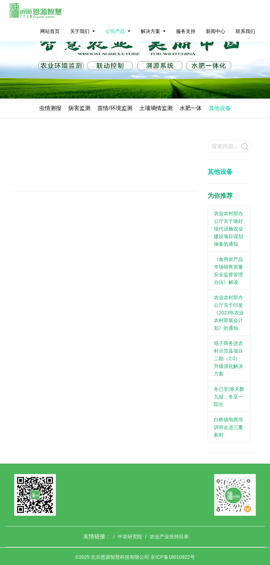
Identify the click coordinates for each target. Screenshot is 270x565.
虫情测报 (50, 108)
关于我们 (79, 31)
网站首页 (50, 31)
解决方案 (150, 31)
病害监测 (79, 108)
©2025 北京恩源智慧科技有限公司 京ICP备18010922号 (135, 557)
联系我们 (245, 31)
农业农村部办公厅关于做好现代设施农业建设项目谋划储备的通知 (228, 229)
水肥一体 (191, 108)
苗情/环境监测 (114, 108)
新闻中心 (215, 31)
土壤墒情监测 (156, 108)
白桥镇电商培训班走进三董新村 (228, 427)
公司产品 (115, 31)
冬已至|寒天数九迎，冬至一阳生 (229, 396)
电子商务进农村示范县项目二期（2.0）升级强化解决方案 (228, 358)
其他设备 (220, 108)
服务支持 (185, 31)
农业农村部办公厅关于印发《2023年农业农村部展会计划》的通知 (229, 313)
